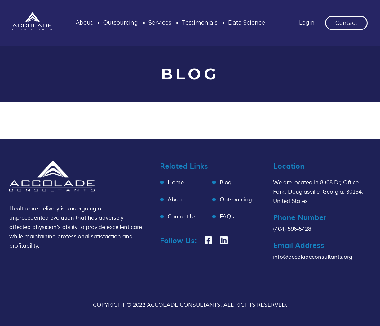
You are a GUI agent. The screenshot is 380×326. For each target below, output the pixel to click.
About (84, 22)
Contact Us (182, 216)
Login (307, 22)
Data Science (246, 22)
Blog (226, 182)
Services (159, 22)
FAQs (227, 216)
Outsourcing (120, 22)
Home (176, 182)
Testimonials (200, 22)
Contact (346, 23)
